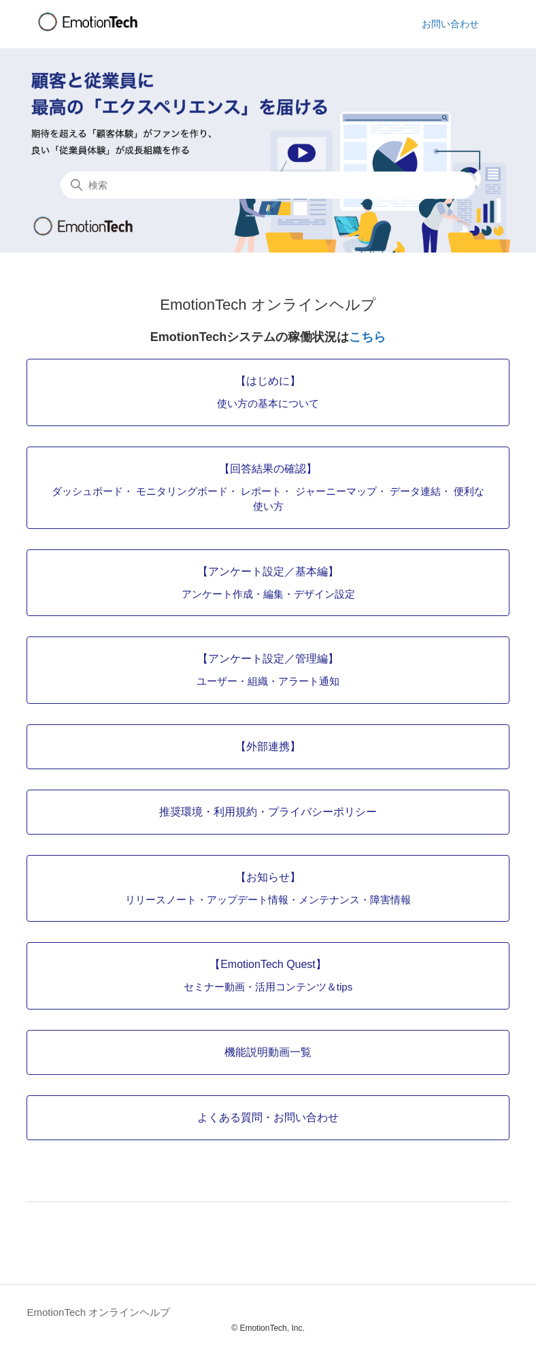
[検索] (268, 185)
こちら (367, 337)
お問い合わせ (450, 23)
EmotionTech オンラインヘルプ (98, 1312)
